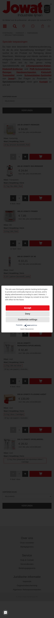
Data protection (29, 329)
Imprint (22, 329)
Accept (27, 308)
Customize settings (27, 319)
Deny (27, 313)
